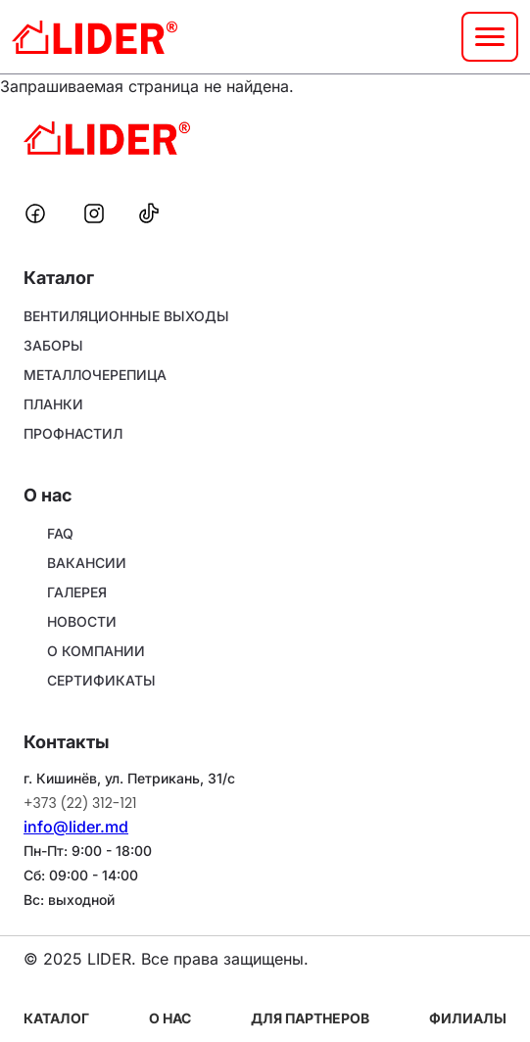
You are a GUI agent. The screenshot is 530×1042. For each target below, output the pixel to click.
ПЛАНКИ (53, 404)
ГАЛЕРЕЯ (77, 592)
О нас (170, 1018)
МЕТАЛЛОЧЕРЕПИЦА (95, 374)
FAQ (60, 533)
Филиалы (467, 1018)
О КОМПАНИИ (96, 650)
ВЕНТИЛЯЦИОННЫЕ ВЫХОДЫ (126, 316)
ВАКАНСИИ (86, 562)
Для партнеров (310, 1018)
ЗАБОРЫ (53, 345)
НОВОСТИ (82, 621)
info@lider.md (76, 826)
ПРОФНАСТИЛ (73, 433)
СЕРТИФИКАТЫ (101, 680)
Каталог (56, 1018)
